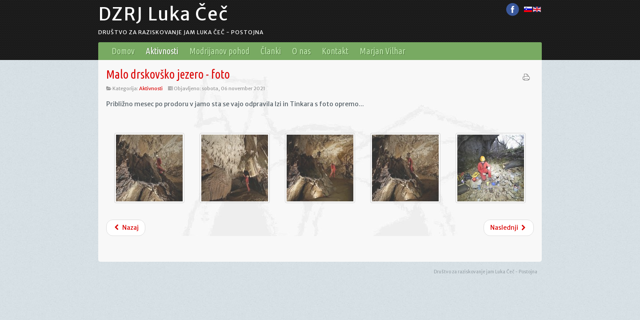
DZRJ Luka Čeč (163, 14)
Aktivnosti (151, 88)
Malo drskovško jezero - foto (168, 74)
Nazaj (126, 228)
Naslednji (509, 228)
